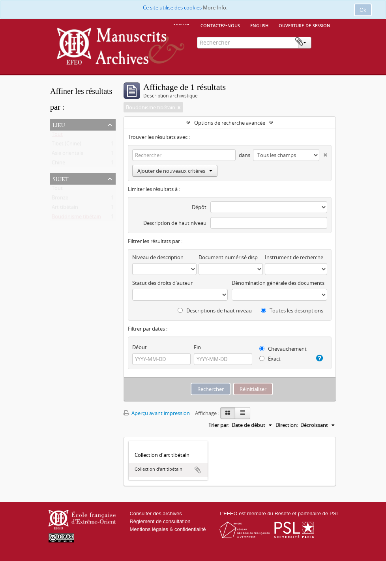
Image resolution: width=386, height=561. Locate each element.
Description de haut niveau (174, 222)
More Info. (215, 7)
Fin (197, 347)
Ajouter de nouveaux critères (174, 170)
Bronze (60, 199)
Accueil (181, 25)
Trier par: (218, 424)
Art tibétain (65, 208)
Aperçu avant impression (157, 413)
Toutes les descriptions (292, 310)
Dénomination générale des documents (278, 282)
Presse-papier (324, 42)
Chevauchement (283, 348)
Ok (363, 9)
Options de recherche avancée (229, 122)
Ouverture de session (304, 25)
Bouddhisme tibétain (76, 218)
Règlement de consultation (159, 521)
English (259, 25)
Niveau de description (158, 257)
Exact (270, 358)
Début (139, 347)
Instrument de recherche (294, 257)
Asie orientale (67, 154)
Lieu (58, 124)
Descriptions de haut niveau (215, 310)
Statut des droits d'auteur (162, 282)
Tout (57, 135)
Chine (58, 164)
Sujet (60, 178)
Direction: (286, 424)
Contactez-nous (220, 25)
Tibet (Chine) (66, 145)
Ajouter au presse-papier (198, 470)
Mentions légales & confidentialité (167, 529)
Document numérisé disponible (231, 257)
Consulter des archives (155, 513)
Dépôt (199, 207)
